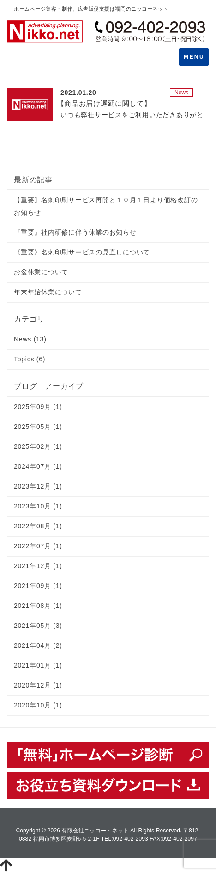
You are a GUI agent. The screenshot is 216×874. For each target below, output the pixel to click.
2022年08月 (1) (38, 526)
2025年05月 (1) (38, 426)
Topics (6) (29, 359)
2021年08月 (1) (38, 605)
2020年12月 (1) (38, 685)
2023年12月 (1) (38, 486)
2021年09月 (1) (38, 585)
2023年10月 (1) (38, 506)
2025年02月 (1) (38, 446)
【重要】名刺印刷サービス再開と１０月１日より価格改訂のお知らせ (106, 206)
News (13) (30, 339)
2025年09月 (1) (38, 406)
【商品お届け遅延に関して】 (104, 103)
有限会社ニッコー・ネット (94, 830)
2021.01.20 (78, 92)
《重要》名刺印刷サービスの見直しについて (82, 252)
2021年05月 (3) (38, 625)
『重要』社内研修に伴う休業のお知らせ (75, 232)
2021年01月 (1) (38, 665)
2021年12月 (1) (38, 566)
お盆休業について (41, 272)
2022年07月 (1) (38, 546)
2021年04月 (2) (38, 645)
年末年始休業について (48, 292)
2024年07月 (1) (38, 466)
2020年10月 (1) (38, 705)
